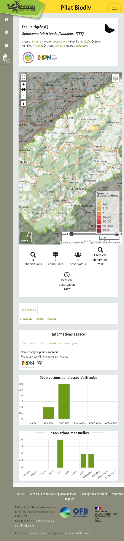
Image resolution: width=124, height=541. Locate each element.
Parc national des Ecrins (77, 533)
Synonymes (71, 343)
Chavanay (26, 318)
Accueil (20, 494)
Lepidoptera (60, 41)
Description (28, 343)
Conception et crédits (94, 494)
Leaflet (64, 242)
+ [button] (23, 84)
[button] (23, 90)
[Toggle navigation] (114, 7)
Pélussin (52, 318)
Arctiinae (38, 45)
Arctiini (59, 45)
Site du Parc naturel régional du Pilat (53, 494)
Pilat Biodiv (76, 8)
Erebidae (86, 41)
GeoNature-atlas (37, 533)
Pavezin (40, 318)
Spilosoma (81, 45)
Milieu (42, 343)
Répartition (55, 343)
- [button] (23, 95)
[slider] (71, 234)
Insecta (36, 41)
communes (28, 309)
